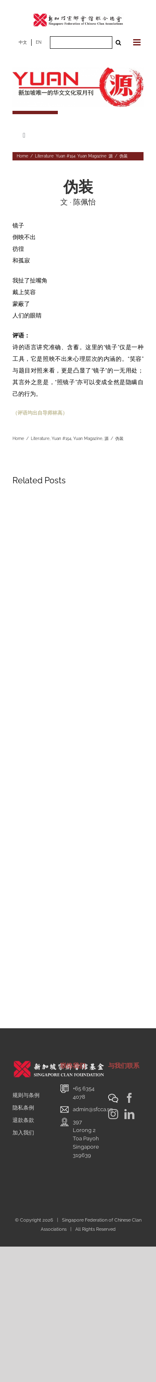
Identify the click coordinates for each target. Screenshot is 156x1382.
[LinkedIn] (129, 1114)
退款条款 (23, 1120)
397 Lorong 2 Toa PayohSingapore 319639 (86, 1138)
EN (39, 42)
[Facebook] (129, 1098)
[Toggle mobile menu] (137, 42)
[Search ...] (81, 42)
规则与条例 (26, 1095)
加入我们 (23, 1133)
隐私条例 (23, 1108)
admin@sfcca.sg (93, 1109)
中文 (23, 42)
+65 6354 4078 (83, 1092)
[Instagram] (113, 1114)
